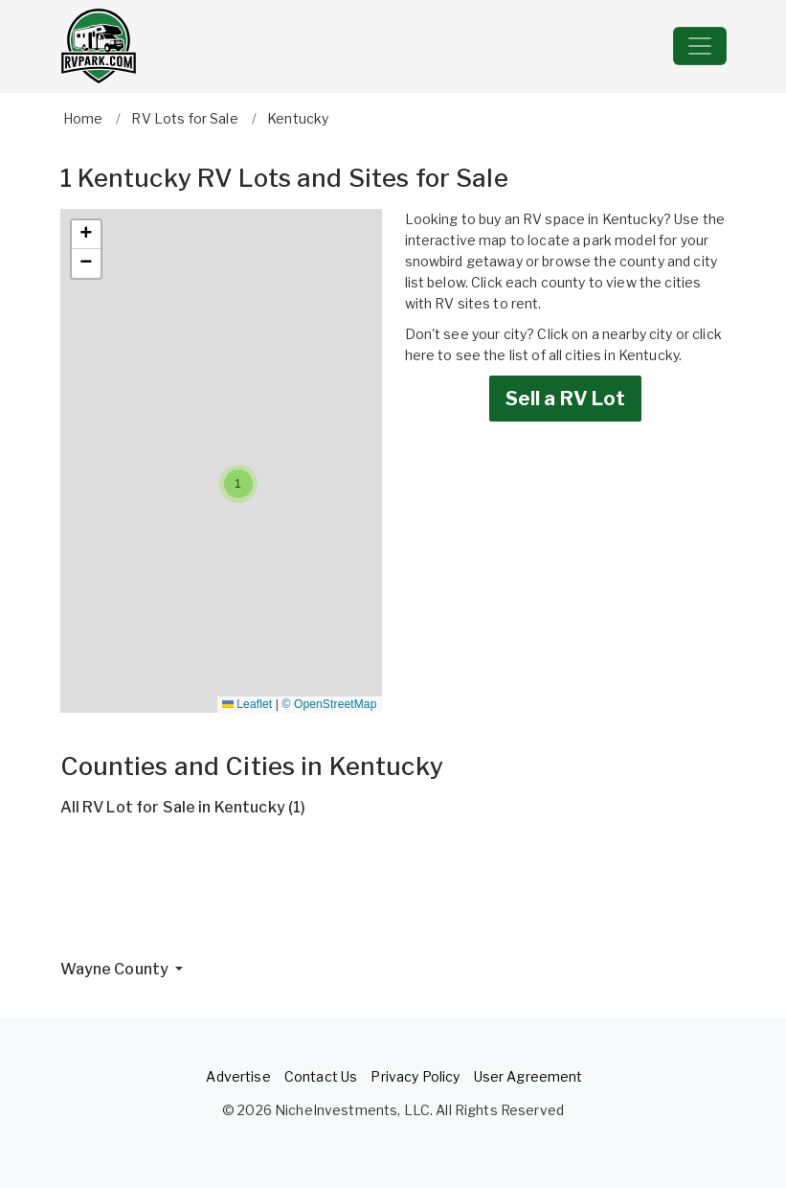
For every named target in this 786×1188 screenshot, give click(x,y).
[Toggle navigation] (700, 46)
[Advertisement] (393, 896)
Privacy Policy (415, 1076)
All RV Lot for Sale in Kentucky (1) (183, 807)
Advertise (238, 1076)
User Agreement (528, 1076)
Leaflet (247, 704)
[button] (238, 484)
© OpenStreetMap (329, 704)
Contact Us (320, 1076)
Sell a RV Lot (565, 398)
